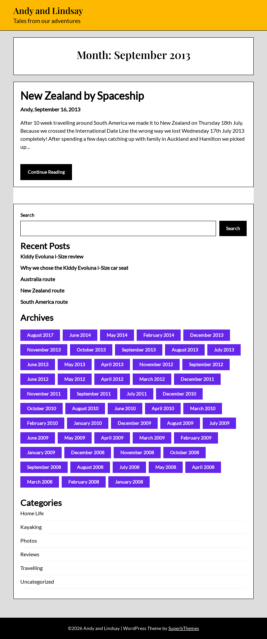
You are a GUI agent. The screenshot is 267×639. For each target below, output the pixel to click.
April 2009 (112, 438)
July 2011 (137, 394)
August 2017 (40, 335)
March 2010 (202, 408)
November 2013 (44, 350)
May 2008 (165, 467)
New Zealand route (42, 290)
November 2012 (156, 364)
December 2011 (197, 379)
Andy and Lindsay (48, 10)
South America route (44, 301)
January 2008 (129, 482)
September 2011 (94, 394)
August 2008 (90, 467)
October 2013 (91, 350)
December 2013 (206, 335)
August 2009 (180, 423)
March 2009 (152, 438)
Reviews (29, 554)
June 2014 (80, 335)
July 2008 (129, 467)
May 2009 (74, 438)
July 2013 (224, 350)
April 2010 (163, 408)
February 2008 (83, 482)
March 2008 (39, 482)
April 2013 (112, 364)
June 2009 (37, 438)
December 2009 (134, 423)
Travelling (31, 568)
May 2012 (74, 379)
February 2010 (42, 423)
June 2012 (37, 379)
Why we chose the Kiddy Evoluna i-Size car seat (74, 267)
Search (27, 215)
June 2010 (125, 408)
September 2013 (139, 350)
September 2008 (44, 467)
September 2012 (206, 364)
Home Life (32, 513)
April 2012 (112, 379)
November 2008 (137, 452)
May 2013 (74, 364)
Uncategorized (37, 581)
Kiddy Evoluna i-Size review (51, 256)
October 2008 (184, 452)
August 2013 (185, 350)
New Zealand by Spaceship (82, 95)
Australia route (37, 279)
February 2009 (196, 438)
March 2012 (152, 379)
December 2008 (87, 452)
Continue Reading (46, 172)
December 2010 (179, 394)
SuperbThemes (183, 628)
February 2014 (158, 335)
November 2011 (44, 394)
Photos (28, 540)
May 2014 (117, 335)
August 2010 (85, 408)
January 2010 (88, 423)
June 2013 (37, 364)
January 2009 (41, 452)
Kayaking (31, 527)
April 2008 (203, 467)
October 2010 (41, 408)
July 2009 (219, 423)
